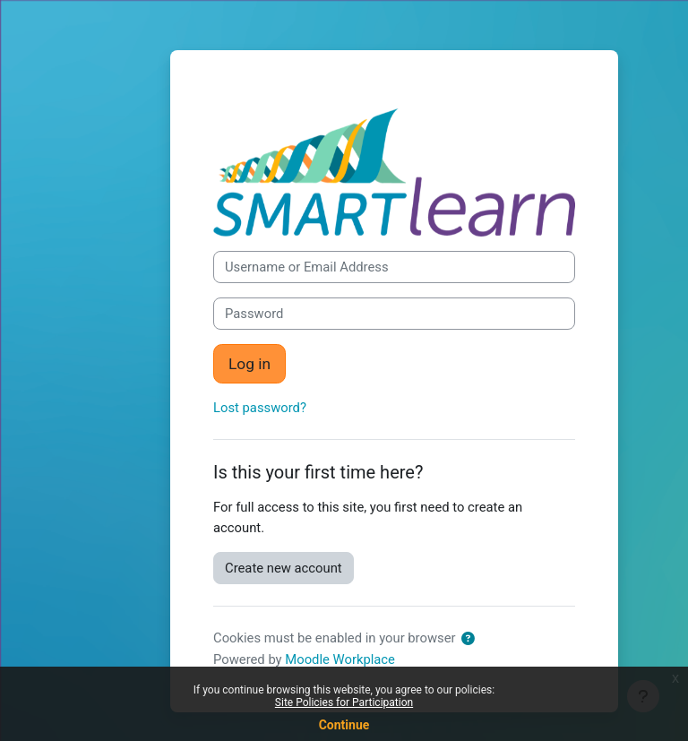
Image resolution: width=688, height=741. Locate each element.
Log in (249, 364)
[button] (468, 639)
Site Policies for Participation (344, 702)
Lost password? (259, 408)
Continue (344, 725)
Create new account (283, 568)
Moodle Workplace (340, 659)
